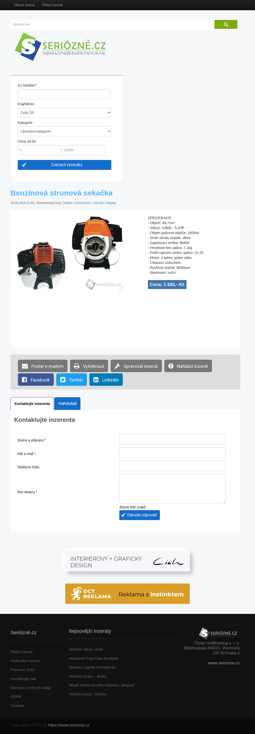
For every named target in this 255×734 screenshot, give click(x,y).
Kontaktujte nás (23, 679)
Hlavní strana (24, 5)
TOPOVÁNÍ (67, 404)
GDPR (15, 696)
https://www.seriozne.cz (69, 725)
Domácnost (82, 203)
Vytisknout (89, 366)
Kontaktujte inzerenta (32, 404)
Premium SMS (22, 670)
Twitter (71, 380)
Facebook (36, 380)
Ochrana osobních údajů (30, 687)
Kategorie (25, 123)
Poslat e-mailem (43, 366)
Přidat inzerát (52, 5)
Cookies (17, 705)
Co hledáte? (27, 85)
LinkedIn (106, 380)
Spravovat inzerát (136, 366)
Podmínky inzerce (25, 661)
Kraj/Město (26, 104)
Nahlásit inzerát (188, 366)
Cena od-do (27, 141)
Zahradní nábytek (104, 203)
